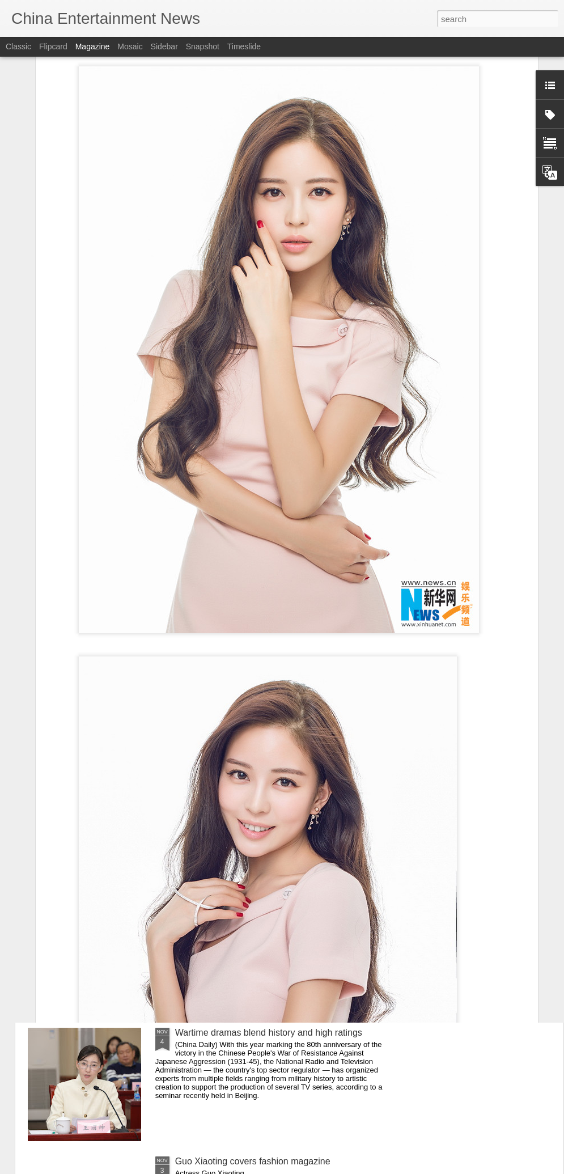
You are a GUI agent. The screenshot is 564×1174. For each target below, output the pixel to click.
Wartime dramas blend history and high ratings (268, 1032)
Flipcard (53, 46)
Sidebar (164, 46)
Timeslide (244, 46)
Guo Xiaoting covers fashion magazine (252, 1161)
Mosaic (129, 46)
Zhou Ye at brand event (222, 904)
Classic (18, 46)
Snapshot (202, 46)
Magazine (92, 46)
